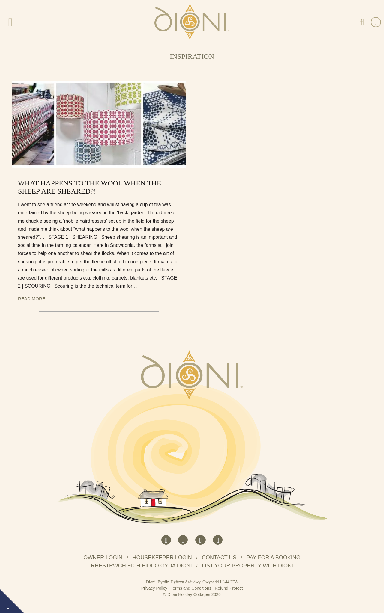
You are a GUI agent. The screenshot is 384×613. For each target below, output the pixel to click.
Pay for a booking (274, 558)
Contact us (219, 558)
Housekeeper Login (162, 558)
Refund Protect (229, 588)
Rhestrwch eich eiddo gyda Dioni (141, 566)
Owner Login (102, 558)
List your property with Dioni (247, 566)
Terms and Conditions (191, 588)
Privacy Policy (154, 588)
